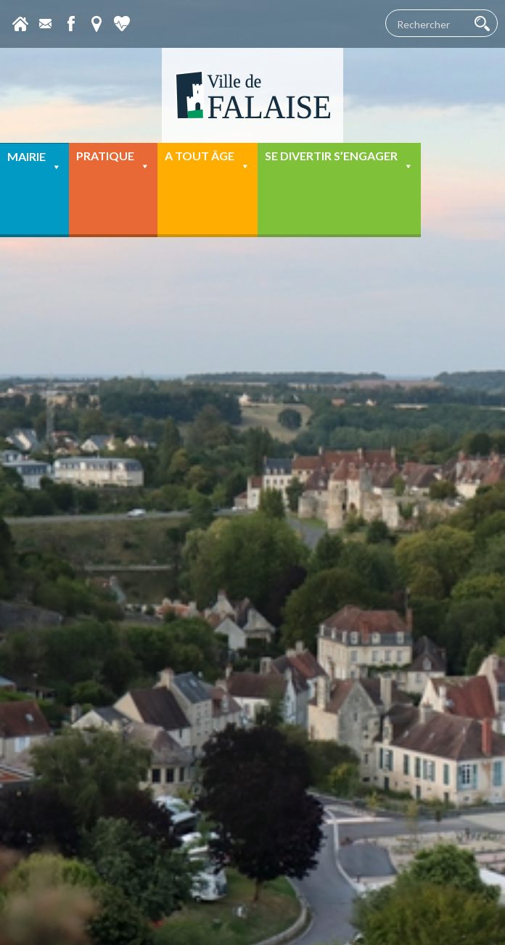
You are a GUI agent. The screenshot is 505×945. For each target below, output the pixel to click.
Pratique (113, 161)
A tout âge (207, 161)
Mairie (34, 161)
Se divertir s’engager (339, 161)
